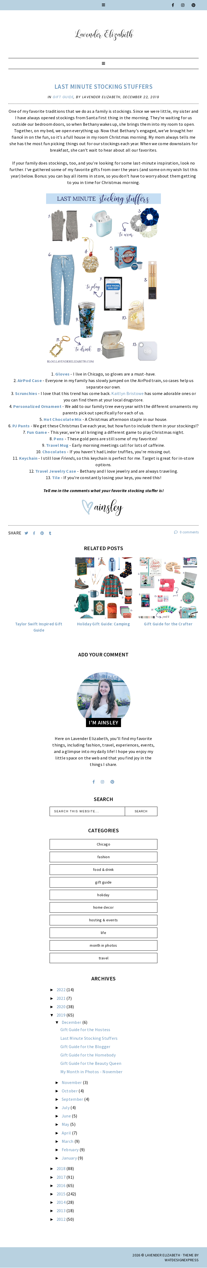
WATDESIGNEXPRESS (182, 1259)
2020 (62, 1006)
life (103, 932)
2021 (62, 998)
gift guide (63, 97)
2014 (62, 1202)
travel (104, 958)
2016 (62, 1185)
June (67, 1116)
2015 (62, 1194)
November (72, 1082)
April (67, 1133)
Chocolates (54, 451)
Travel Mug (57, 445)
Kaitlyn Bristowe (127, 393)
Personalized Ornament (37, 406)
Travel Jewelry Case (55, 471)
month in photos (103, 945)
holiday (103, 894)
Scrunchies (26, 393)
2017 (62, 1177)
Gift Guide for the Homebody (88, 1055)
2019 (62, 1015)
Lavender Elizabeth (162, 1255)
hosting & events (103, 920)
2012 (62, 1219)
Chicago (103, 844)
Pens (59, 438)
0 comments (186, 532)
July (66, 1107)
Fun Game (37, 432)
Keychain (28, 458)
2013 (62, 1210)
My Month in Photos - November (91, 1071)
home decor (103, 907)
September (73, 1099)
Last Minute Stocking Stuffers (103, 86)
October (70, 1090)
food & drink (103, 869)
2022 (62, 989)
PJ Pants (21, 425)
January (70, 1158)
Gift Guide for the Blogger (85, 1046)
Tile (56, 477)
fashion (103, 856)
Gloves (62, 374)
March (68, 1141)
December (72, 1022)
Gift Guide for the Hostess (85, 1029)
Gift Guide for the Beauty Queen (90, 1063)
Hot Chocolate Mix (62, 419)
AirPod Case (30, 380)
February (71, 1149)
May (66, 1124)
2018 (62, 1168)
